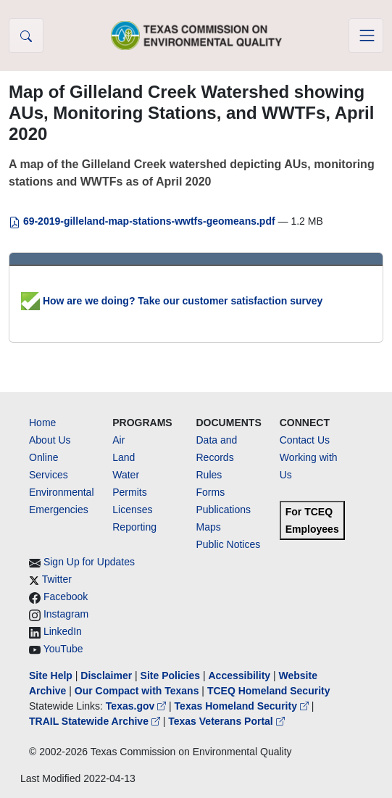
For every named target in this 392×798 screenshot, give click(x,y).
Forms (210, 492)
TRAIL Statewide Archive (96, 721)
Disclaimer (106, 675)
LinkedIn (62, 631)
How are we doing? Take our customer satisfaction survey (171, 301)
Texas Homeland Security (243, 706)
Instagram (65, 614)
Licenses (132, 509)
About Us (50, 440)
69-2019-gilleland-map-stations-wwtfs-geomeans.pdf (143, 221)
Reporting (134, 527)
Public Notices (228, 544)
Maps (208, 527)
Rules (209, 475)
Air (118, 440)
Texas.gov (137, 706)
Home (42, 422)
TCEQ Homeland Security (268, 691)
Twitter (57, 579)
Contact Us (305, 440)
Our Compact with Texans (137, 691)
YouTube (63, 648)
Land (123, 457)
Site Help (50, 675)
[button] (26, 35)
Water (125, 475)
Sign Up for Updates (89, 562)
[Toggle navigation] (366, 35)
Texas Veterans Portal (226, 721)
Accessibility (240, 675)
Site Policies (170, 675)
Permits (129, 492)
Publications (223, 509)
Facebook (65, 596)
